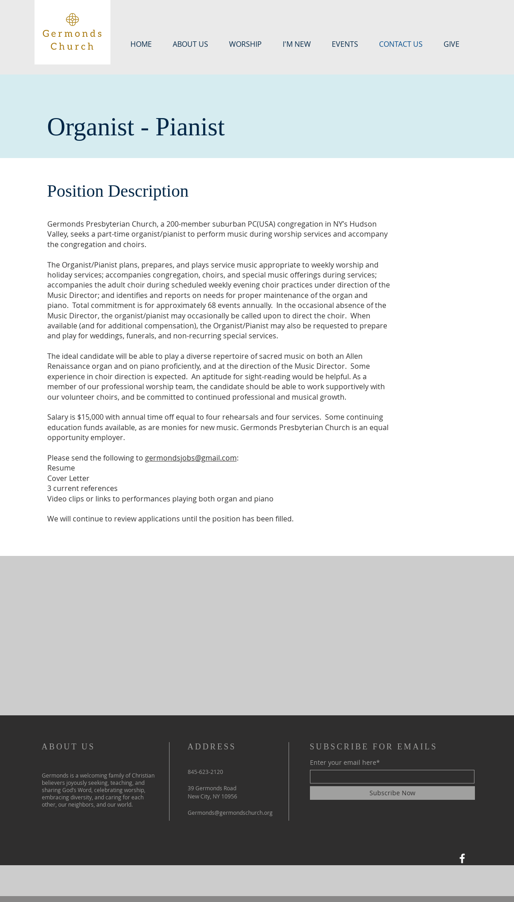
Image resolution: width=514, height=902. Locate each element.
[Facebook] (462, 858)
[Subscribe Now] (392, 793)
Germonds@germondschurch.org (230, 812)
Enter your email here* (345, 762)
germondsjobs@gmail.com (191, 458)
